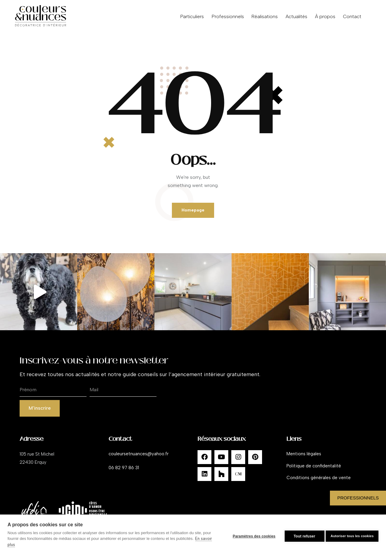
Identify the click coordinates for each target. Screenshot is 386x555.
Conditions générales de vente (318, 482)
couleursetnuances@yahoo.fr (139, 458)
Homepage (193, 212)
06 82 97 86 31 (124, 472)
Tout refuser (301, 535)
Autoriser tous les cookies (352, 535)
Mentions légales (303, 458)
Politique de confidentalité (313, 470)
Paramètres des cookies (251, 535)
